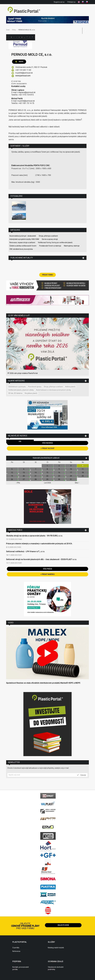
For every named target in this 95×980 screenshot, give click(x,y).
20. (24, 476)
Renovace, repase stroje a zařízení (22, 242)
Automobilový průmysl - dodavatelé (22, 236)
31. (71, 479)
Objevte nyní (63, 925)
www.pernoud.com (22, 76)
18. (83, 472)
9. (59, 469)
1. (47, 466)
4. (83, 466)
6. (24, 469)
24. (71, 476)
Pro (18, 483)
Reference (16, 951)
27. (24, 479)
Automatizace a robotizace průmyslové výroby (53, 390)
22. (47, 476)
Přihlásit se (71, 2)
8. (47, 469)
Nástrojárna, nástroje (72, 246)
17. (71, 472)
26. (12, 479)
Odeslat (81, 775)
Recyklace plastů (31, 393)
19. (12, 476)
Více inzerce (47, 443)
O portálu (15, 948)
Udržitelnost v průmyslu (17, 387)
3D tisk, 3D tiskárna (15, 393)
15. (47, 472)
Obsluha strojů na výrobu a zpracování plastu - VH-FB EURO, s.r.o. (34, 536)
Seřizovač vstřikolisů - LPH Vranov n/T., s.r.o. (25, 551)
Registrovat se (59, 2)
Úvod (7, 30)
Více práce (47, 569)
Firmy (14, 30)
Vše (20, 441)
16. (59, 472)
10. (71, 469)
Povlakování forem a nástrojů (50, 246)
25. (83, 476)
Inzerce (16, 37)
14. (36, 472)
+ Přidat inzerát (47, 448)
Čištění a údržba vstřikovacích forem (22, 246)
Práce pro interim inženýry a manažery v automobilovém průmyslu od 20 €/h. (39, 543)
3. (71, 466)
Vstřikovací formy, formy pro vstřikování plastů (55, 242)
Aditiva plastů (70, 387)
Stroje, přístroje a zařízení (48, 236)
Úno (77, 483)
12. (12, 472)
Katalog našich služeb (56, 948)
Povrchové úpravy (34, 387)
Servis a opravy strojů (50, 239)
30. (59, 479)
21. (36, 476)
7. (35, 469)
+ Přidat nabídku (47, 574)
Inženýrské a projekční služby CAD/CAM (24, 239)
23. (59, 476)
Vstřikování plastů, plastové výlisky (21, 390)
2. (59, 466)
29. (47, 479)
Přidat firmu (47, 275)
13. (24, 472)
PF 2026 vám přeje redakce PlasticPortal (23, 373)
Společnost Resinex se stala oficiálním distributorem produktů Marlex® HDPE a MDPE (43, 683)
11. (83, 469)
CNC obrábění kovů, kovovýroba (21, 249)
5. (12, 469)
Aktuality (24, 37)
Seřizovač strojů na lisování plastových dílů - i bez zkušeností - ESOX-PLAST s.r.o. (41, 559)
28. (36, 479)
